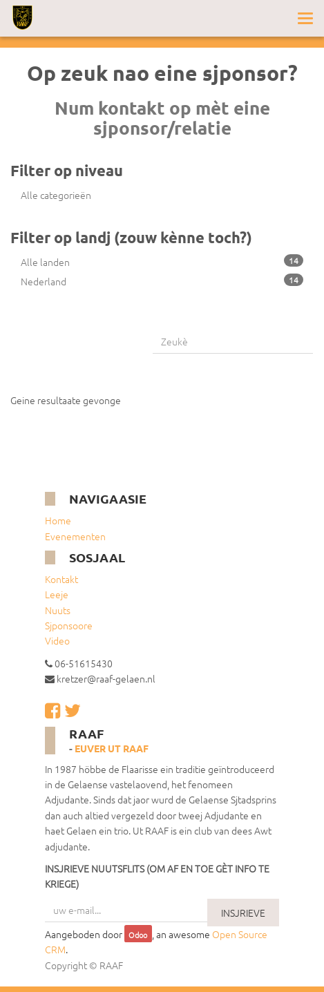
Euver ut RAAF (112, 748)
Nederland (162, 281)
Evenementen (75, 536)
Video (57, 640)
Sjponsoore (69, 625)
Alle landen (162, 261)
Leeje (56, 594)
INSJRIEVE (243, 912)
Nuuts (57, 610)
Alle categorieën (56, 195)
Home (58, 520)
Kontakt (61, 579)
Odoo (137, 934)
